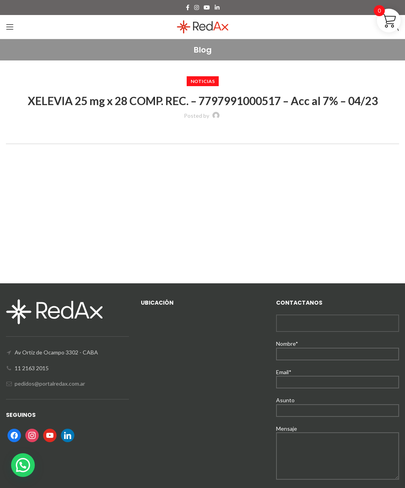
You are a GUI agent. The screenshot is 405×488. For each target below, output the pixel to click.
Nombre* (337, 348)
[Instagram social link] (196, 7)
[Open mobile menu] (10, 27)
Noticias (203, 81)
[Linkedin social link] (217, 7)
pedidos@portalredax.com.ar (50, 383)
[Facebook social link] (188, 7)
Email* (337, 377)
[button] (23, 465)
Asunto (337, 405)
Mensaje (337, 442)
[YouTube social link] (206, 7)
